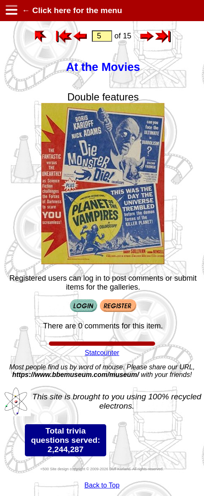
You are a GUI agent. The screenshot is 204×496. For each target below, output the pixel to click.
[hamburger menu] (11, 10)
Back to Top (101, 485)
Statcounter (102, 352)
